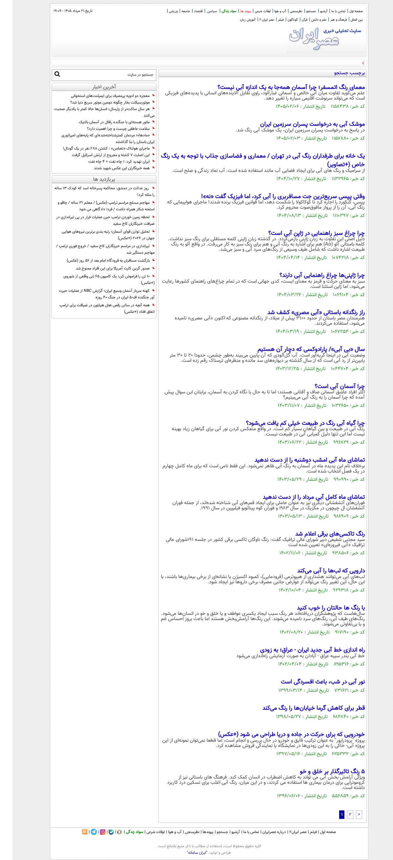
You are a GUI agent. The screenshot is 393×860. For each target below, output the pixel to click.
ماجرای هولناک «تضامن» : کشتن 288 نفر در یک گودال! (96, 148)
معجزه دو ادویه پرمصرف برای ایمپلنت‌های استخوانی (100, 96)
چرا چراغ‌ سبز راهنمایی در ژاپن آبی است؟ (304, 233)
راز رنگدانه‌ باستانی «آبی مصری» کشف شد (303, 312)
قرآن (292, 19)
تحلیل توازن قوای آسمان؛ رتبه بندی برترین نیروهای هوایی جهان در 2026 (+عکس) (95, 235)
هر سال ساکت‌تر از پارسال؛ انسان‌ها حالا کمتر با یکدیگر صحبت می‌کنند (92, 112)
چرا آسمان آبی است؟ (327, 386)
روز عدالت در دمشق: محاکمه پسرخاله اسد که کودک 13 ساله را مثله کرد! (92, 191)
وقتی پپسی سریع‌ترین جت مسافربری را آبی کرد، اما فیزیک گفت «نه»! (270, 196)
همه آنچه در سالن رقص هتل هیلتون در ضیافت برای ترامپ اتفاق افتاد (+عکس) (94, 308)
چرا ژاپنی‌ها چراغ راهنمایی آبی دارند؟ (309, 275)
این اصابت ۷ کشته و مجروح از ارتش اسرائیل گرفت (100, 155)
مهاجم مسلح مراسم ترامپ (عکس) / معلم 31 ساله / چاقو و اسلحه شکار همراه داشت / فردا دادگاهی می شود (93, 206)
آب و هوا (267, 11)
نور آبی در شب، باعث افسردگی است (310, 682)
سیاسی (200, 11)
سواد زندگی (216, 11)
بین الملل (344, 19)
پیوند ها (233, 11)
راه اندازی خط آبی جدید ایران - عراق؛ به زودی (300, 650)
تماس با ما (326, 11)
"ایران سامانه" (184, 853)
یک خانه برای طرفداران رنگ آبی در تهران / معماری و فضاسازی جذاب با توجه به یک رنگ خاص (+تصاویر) (250, 161)
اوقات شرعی (250, 11)
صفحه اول (343, 11)
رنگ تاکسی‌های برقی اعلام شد (317, 534)
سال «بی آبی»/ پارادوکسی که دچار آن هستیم (298, 349)
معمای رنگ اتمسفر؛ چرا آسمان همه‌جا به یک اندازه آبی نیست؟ (278, 87)
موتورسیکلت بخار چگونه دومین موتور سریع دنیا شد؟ (100, 102)
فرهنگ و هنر (326, 19)
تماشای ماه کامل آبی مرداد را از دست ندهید (301, 497)
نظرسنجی (283, 11)
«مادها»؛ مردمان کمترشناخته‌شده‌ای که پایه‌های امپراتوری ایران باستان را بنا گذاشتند (95, 138)
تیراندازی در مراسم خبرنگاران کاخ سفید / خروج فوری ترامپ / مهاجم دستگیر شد (93, 249)
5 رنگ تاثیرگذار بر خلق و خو (319, 772)
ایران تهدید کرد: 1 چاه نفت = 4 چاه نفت (109, 162)
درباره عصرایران (261, 832)
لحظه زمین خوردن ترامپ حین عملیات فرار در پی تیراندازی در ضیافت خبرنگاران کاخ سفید (93, 220)
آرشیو (311, 11)
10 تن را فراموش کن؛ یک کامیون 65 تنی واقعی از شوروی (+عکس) (96, 279)
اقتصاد (186, 11)
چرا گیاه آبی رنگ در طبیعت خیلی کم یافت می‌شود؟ (292, 423)
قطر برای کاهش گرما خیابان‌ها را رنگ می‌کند (301, 708)
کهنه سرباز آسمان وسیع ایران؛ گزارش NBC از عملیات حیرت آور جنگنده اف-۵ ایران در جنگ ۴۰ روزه (94, 294)
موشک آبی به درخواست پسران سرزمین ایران (300, 124)
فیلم (268, 19)
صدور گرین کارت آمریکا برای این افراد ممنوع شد (102, 268)
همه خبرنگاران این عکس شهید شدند (111, 168)
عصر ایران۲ (285, 832)
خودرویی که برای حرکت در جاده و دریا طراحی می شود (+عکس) (279, 734)
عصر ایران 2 (254, 19)
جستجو (299, 11)
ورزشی (161, 11)
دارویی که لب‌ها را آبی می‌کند (318, 571)
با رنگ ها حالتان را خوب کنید (318, 608)
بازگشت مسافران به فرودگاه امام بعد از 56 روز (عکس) (98, 261)
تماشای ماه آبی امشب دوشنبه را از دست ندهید (297, 460)
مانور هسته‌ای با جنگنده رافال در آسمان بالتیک (104, 122)
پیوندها (195, 832)
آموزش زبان (235, 19)
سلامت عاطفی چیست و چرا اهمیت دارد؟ (108, 129)
